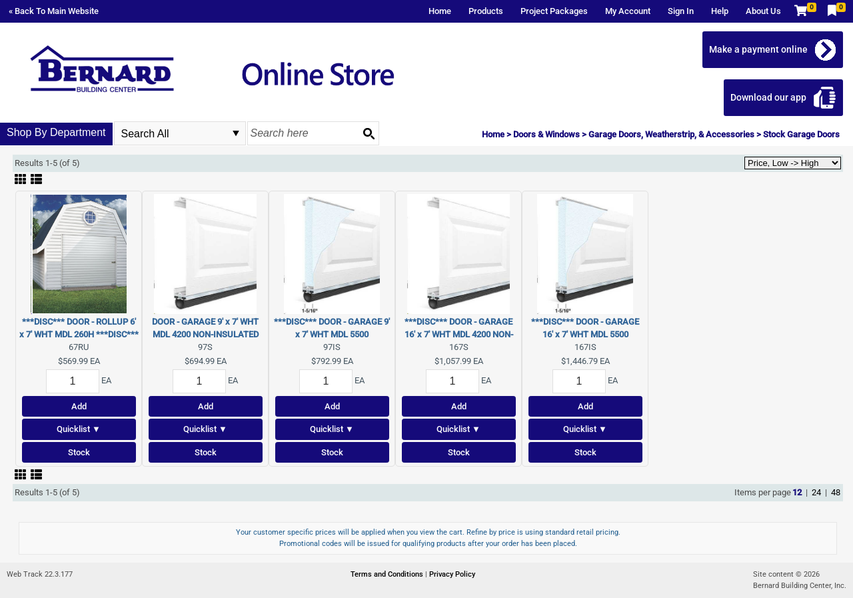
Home (439, 11)
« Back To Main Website (54, 11)
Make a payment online (758, 49)
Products (485, 11)
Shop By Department (56, 132)
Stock (79, 452)
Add (79, 406)
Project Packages (554, 11)
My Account (627, 11)
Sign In (681, 11)
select (236, 133)
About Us (763, 11)
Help (719, 11)
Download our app (768, 97)
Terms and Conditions (388, 574)
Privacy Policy (452, 574)
